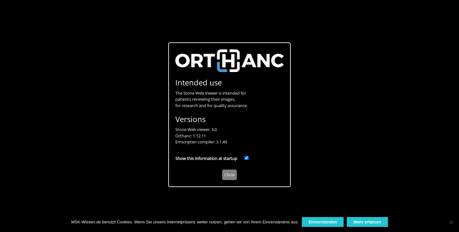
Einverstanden (323, 222)
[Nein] (451, 222)
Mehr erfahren (367, 222)
